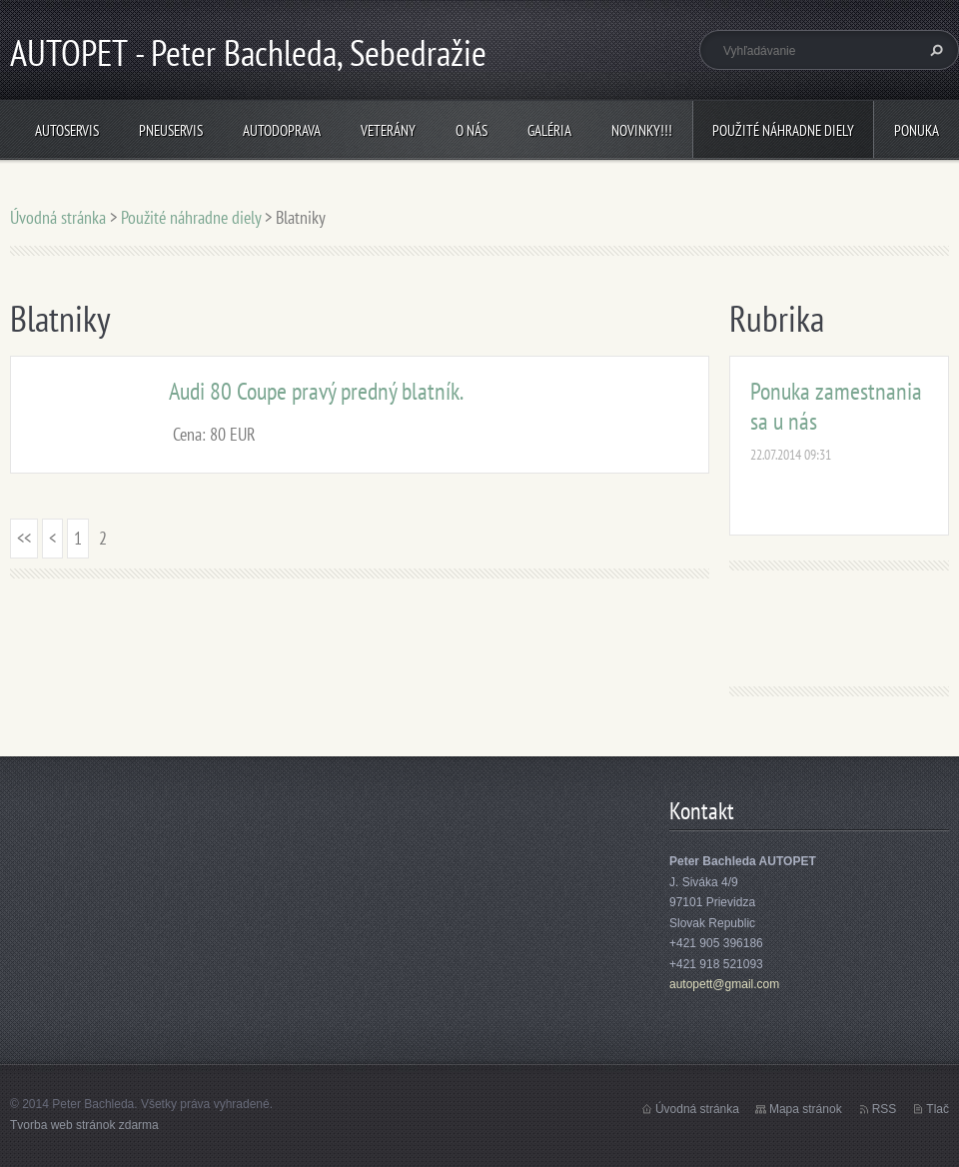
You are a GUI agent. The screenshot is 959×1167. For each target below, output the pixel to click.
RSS (884, 1109)
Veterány (388, 130)
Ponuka (916, 130)
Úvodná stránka (58, 217)
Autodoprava (282, 130)
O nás (471, 130)
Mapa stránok (805, 1109)
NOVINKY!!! (641, 130)
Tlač (937, 1109)
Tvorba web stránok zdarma (84, 1125)
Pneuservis (171, 130)
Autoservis (67, 130)
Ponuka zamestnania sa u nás (836, 406)
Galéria (549, 130)
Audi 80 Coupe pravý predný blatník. (316, 391)
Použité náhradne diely (783, 130)
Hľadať (934, 50)
